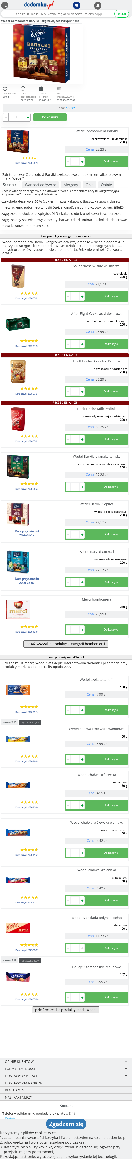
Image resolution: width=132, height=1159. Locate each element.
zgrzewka (30, 722)
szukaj (122, 14)
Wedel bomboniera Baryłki (97, 131)
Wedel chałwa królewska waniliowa (96, 729)
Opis (89, 184)
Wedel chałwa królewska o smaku (96, 822)
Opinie (106, 184)
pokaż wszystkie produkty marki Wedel (65, 1010)
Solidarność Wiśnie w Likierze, (96, 266)
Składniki (10, 184)
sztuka (9, 721)
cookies (41, 1132)
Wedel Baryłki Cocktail (96, 551)
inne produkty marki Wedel (66, 657)
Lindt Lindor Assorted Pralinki (96, 361)
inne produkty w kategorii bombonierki (66, 236)
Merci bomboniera (96, 599)
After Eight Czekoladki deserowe (96, 313)
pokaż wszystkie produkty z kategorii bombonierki (65, 644)
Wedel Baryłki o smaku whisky (96, 456)
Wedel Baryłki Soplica (97, 504)
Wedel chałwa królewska (96, 775)
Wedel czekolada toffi (96, 679)
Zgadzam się (66, 1124)
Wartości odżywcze (40, 184)
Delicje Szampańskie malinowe (96, 967)
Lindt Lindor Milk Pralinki (97, 408)
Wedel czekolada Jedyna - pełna (96, 917)
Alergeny (71, 184)
